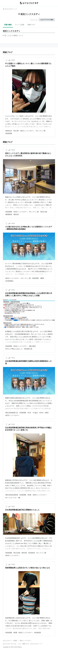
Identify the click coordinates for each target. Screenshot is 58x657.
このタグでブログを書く (47, 19)
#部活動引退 (28, 349)
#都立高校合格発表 (11, 495)
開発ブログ (26, 644)
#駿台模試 (32, 346)
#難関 (42, 278)
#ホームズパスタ (11, 497)
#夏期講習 (8, 214)
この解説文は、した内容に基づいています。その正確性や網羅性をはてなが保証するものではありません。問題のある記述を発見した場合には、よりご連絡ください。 (13, 35)
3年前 (13, 60)
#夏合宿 (16, 214)
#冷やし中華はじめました (14, 349)
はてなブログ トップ (10, 9)
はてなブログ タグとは (9, 644)
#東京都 (24, 553)
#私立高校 (16, 553)
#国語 (47, 412)
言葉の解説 (8, 25)
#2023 (41, 412)
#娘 (19, 497)
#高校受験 (8, 133)
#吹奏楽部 (37, 632)
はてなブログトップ (36, 644)
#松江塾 (16, 131)
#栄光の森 (43, 212)
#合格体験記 (9, 281)
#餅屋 (15, 632)
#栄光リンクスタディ (27, 131)
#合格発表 (31, 553)
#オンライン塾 (40, 131)
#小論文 (35, 412)
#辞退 (29, 495)
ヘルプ (19, 644)
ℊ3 (9, 60)
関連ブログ (31, 25)
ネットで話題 (19, 25)
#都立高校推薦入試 (11, 412)
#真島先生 (8, 131)
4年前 (13, 564)
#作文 (29, 412)
